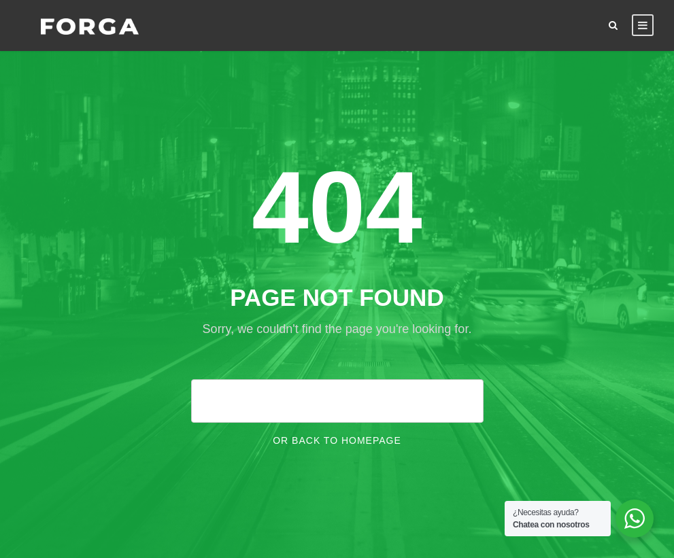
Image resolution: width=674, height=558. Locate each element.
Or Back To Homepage (337, 440)
